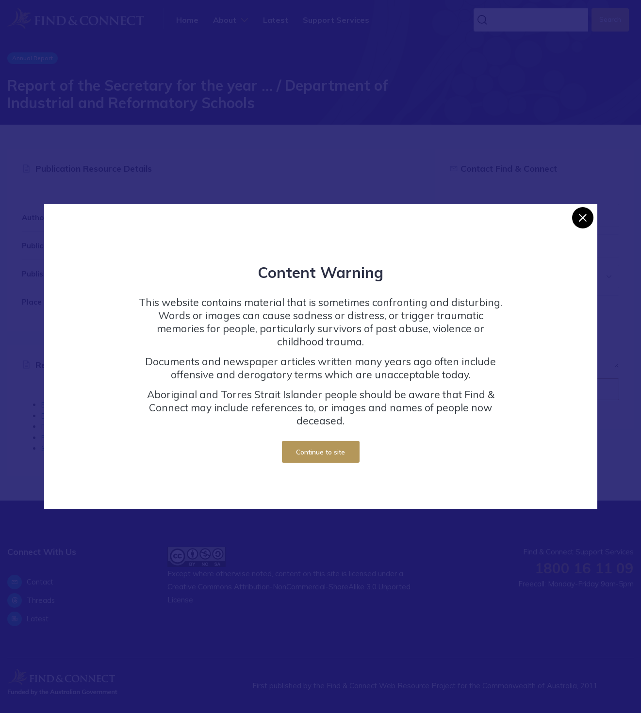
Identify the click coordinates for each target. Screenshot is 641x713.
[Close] (582, 217)
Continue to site (320, 452)
